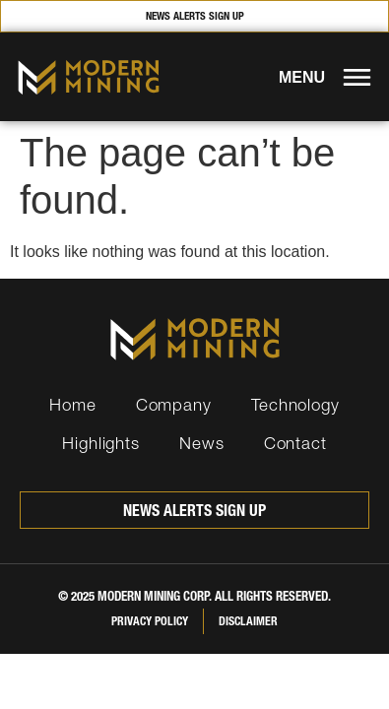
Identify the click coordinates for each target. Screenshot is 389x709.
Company (174, 404)
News (202, 442)
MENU (302, 77)
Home (73, 404)
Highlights (101, 442)
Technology (295, 404)
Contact (295, 442)
